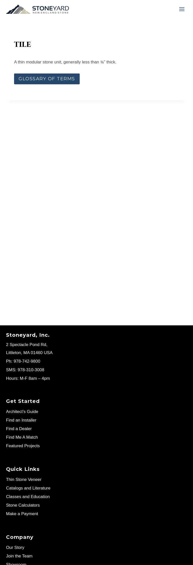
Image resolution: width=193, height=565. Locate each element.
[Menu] (182, 9)
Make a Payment (22, 513)
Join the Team (19, 556)
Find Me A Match (22, 437)
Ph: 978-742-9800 (23, 361)
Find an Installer (21, 420)
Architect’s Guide (22, 411)
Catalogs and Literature (28, 488)
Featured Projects (23, 445)
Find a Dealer (19, 428)
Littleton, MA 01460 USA (29, 352)
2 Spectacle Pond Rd (26, 344)
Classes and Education (28, 496)
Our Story (15, 547)
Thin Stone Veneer (23, 479)
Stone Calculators (23, 505)
